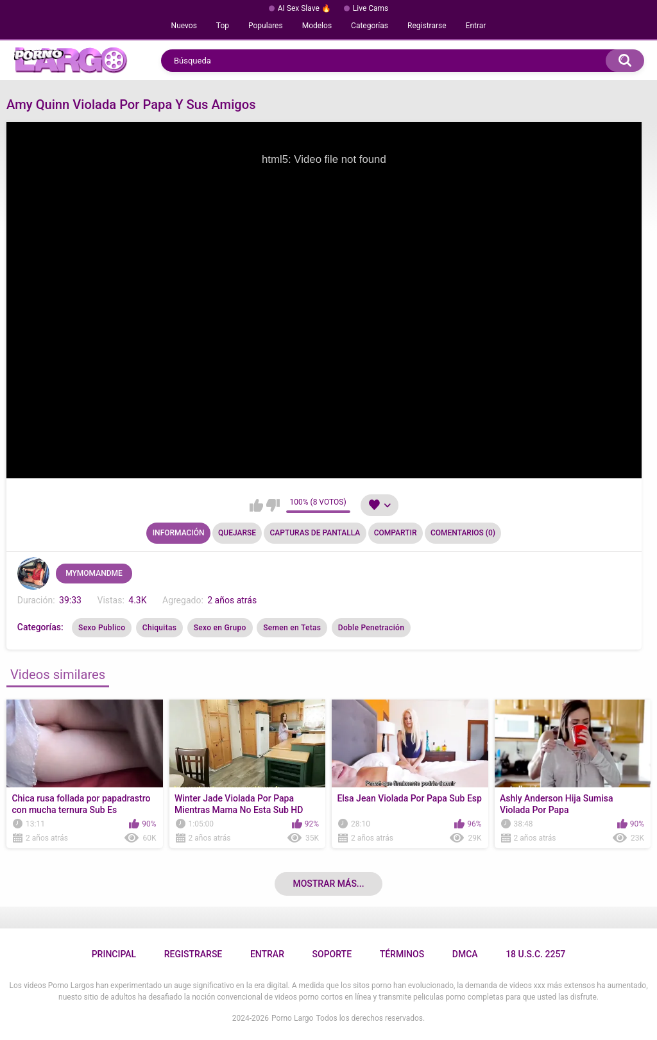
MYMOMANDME (94, 573)
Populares (265, 25)
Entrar (476, 25)
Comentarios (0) (463, 532)
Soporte (332, 954)
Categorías (369, 25)
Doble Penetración (371, 627)
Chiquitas (159, 627)
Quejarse (237, 532)
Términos (402, 954)
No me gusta (273, 505)
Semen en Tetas (292, 627)
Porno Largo (292, 1018)
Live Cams (371, 8)
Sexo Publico (101, 627)
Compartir (395, 532)
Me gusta (256, 505)
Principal (114, 954)
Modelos (317, 25)
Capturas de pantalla (314, 532)
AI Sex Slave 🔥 (304, 8)
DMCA (465, 954)
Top (222, 25)
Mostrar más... (328, 883)
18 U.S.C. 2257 (535, 954)
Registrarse (427, 25)
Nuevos (184, 25)
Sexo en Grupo (220, 627)
